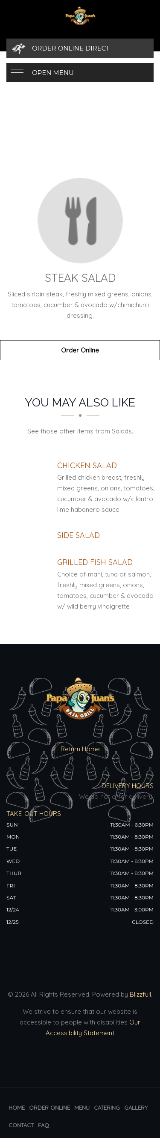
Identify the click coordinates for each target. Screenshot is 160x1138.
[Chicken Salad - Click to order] (87, 465)
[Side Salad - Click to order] (78, 535)
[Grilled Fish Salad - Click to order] (95, 562)
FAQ (43, 1125)
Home (17, 1107)
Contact (21, 1125)
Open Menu (53, 73)
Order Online (80, 350)
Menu (82, 1107)
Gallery (136, 1107)
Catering (107, 1107)
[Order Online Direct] (80, 48)
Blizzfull (140, 994)
